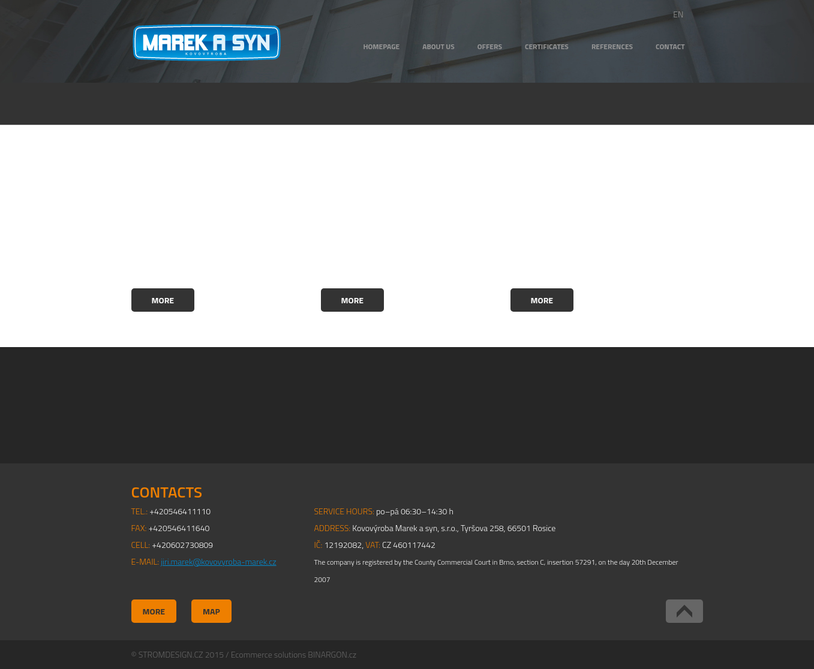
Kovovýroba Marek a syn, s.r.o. (207, 42)
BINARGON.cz (332, 654)
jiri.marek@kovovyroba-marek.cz (218, 561)
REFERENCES (612, 46)
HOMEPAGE (381, 46)
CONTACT (670, 46)
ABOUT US (438, 46)
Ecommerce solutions (268, 654)
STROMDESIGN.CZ (171, 654)
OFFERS (489, 46)
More (163, 300)
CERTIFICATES (547, 46)
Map (211, 611)
